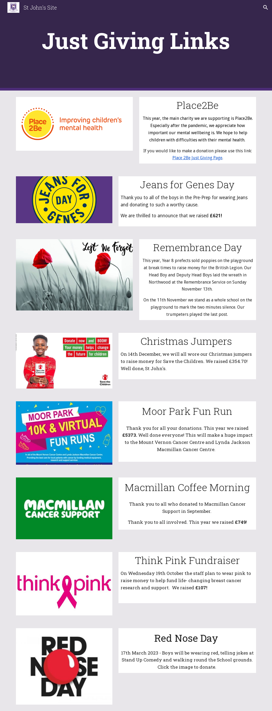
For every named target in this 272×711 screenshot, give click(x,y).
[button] (265, 7)
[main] (136, 45)
